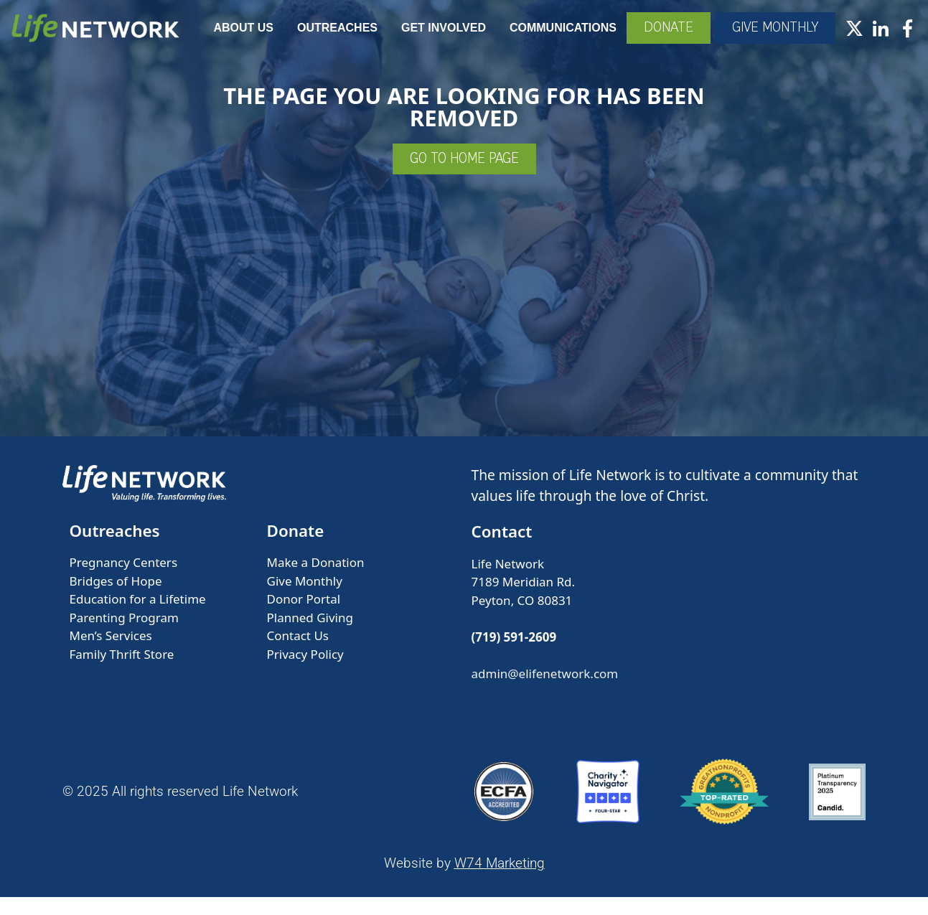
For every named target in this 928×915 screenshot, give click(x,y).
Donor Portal (304, 617)
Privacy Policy (305, 672)
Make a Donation (316, 580)
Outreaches (417, 28)
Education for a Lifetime (138, 617)
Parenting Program (124, 635)
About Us (323, 28)
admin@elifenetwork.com (545, 691)
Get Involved (523, 28)
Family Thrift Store (122, 672)
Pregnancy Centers (124, 580)
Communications (642, 28)
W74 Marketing (499, 881)
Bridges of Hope (116, 599)
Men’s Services (111, 653)
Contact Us (298, 653)
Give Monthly (304, 599)
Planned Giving (310, 635)
